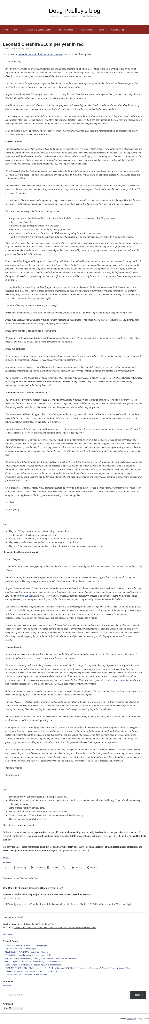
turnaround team (124, 680)
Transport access (65, 30)
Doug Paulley (30, 48)
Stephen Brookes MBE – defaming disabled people (26, 945)
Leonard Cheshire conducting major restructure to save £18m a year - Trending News (45, 894)
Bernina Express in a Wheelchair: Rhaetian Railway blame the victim (33, 965)
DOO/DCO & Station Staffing (38, 30)
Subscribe (138, 995)
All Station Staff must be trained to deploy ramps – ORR (28, 955)
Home (5, 30)
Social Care (33, 878)
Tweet (6, 857)
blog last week (26, 596)
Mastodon (7, 986)
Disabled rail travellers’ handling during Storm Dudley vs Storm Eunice (34, 971)
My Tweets (7, 934)
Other (101, 30)
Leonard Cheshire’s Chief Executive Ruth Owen (40, 54)
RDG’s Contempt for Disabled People (20, 949)
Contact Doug (117, 30)
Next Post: (49, 927)
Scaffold (130, 1019)
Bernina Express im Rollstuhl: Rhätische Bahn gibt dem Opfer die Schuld (35, 962)
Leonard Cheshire (20, 878)
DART (17, 30)
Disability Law (86, 30)
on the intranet (84, 76)
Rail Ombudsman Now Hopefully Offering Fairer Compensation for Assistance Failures (41, 958)
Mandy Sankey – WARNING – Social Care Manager (26, 952)
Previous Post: (29, 924)
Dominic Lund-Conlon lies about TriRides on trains (26, 975)
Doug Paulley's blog (74, 11)
